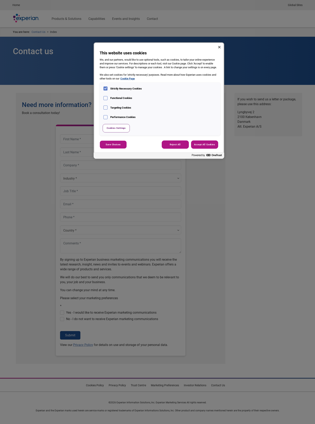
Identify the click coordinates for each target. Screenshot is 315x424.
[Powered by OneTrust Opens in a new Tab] (207, 156)
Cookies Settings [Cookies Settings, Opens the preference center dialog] (116, 128)
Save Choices (113, 144)
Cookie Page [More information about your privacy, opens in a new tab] (127, 78)
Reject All (175, 144)
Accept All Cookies (204, 144)
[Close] (219, 47)
